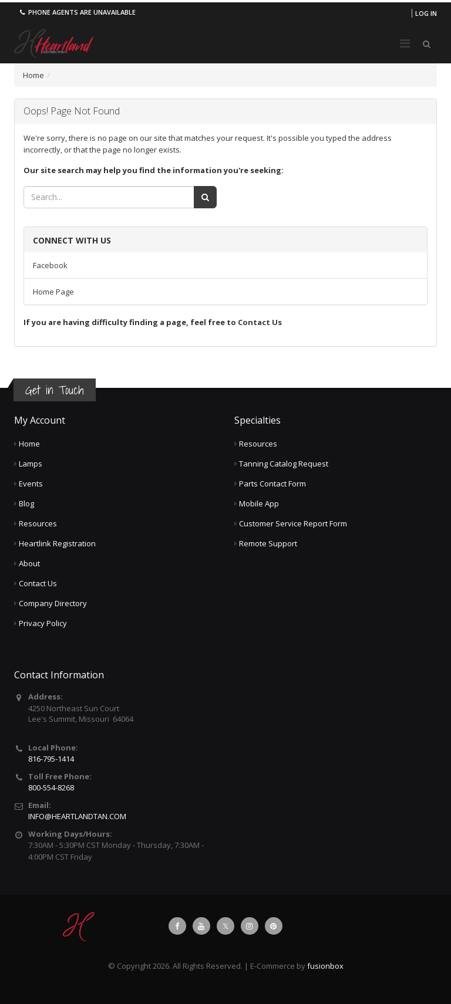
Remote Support (268, 543)
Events (31, 483)
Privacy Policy (43, 623)
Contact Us (260, 322)
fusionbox (325, 966)
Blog (26, 503)
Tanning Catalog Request (283, 463)
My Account (39, 420)
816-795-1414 (51, 758)
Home (33, 75)
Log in (426, 13)
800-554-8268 (51, 787)
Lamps (30, 463)
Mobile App (259, 503)
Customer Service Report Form (293, 523)
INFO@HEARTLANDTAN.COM (77, 816)
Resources (38, 523)
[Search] (205, 197)
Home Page (53, 291)
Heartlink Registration (57, 543)
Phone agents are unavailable (77, 12)
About (29, 563)
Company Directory (53, 603)
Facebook (50, 265)
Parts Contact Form (272, 483)
